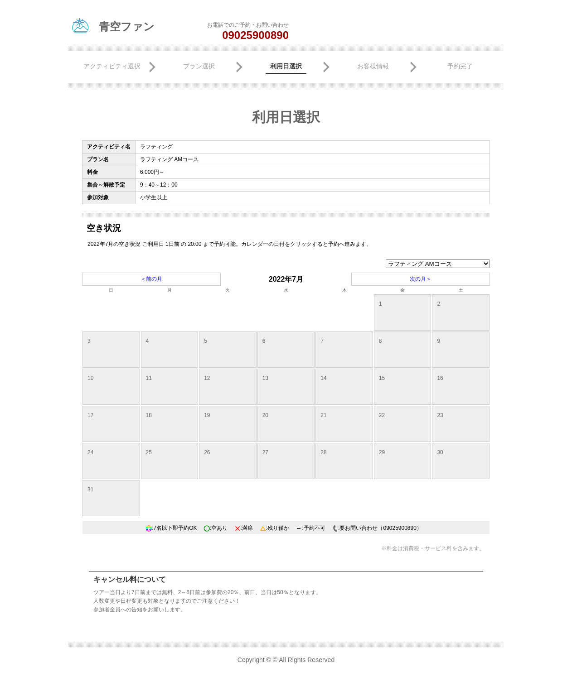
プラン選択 (199, 66)
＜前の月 (151, 279)
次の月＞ (420, 279)
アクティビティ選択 (112, 66)
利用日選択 (286, 66)
